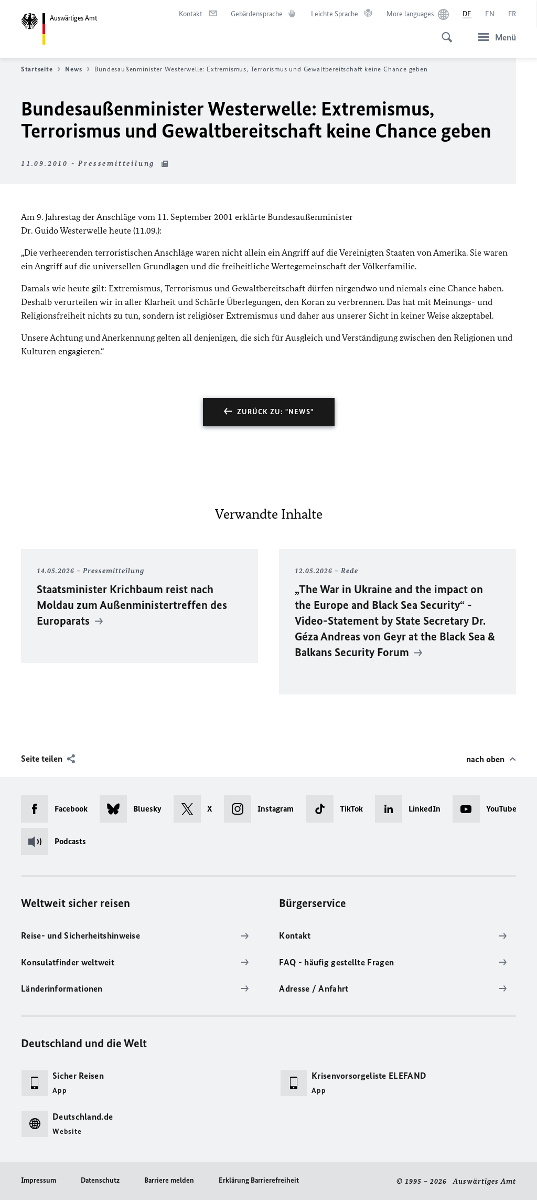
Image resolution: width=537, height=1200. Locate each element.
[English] (490, 14)
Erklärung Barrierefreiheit (259, 1180)
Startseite (40, 69)
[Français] (512, 14)
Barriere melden (169, 1180)
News (77, 69)
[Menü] (494, 37)
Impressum (38, 1180)
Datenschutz (100, 1180)
